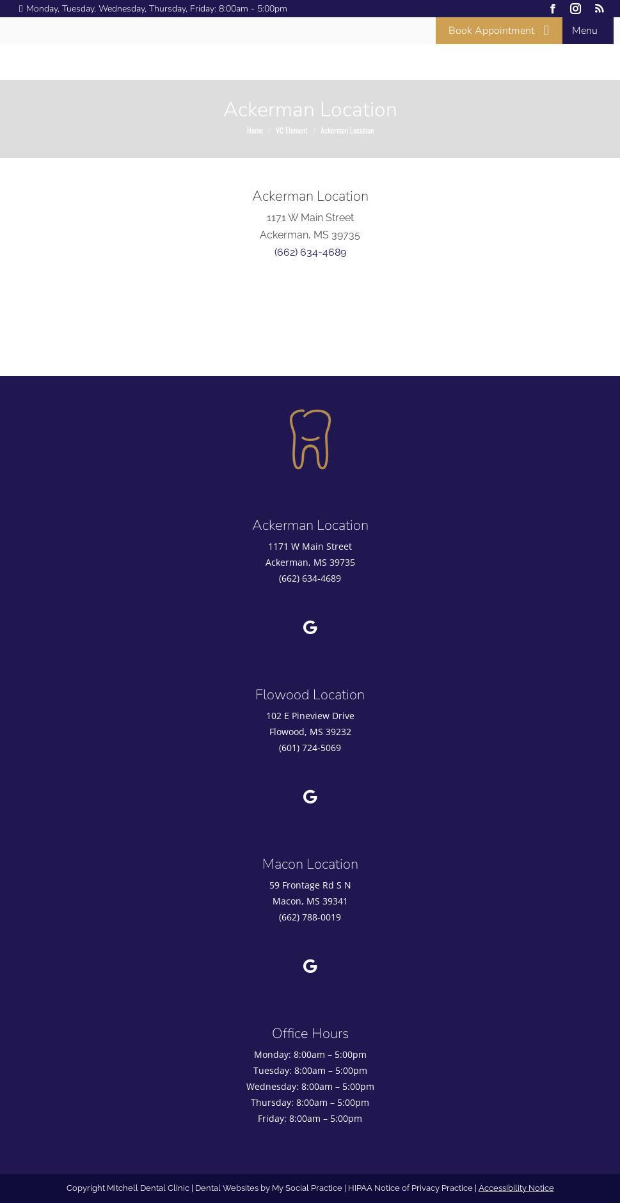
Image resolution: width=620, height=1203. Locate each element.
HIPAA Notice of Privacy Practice (410, 1188)
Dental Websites (226, 1188)
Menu (585, 30)
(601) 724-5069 (310, 747)
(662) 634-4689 (310, 252)
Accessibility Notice (516, 1188)
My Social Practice (306, 1188)
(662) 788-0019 (310, 917)
